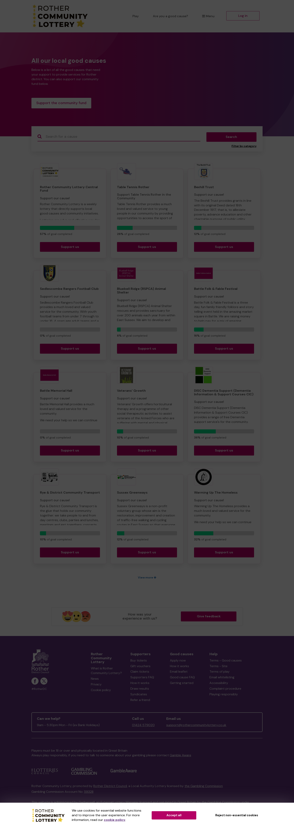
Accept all (173, 815)
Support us (70, 247)
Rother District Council (110, 787)
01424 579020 (143, 726)
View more (147, 578)
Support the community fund (61, 103)
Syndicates (138, 695)
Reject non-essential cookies (236, 815)
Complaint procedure (225, 689)
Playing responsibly (223, 695)
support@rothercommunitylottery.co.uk (196, 726)
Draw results (139, 689)
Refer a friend (140, 701)
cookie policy (114, 820)
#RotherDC (39, 689)
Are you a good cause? (170, 16)
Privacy (96, 685)
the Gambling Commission (204, 787)
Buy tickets (138, 661)
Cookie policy (101, 691)
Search (231, 138)
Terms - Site (218, 667)
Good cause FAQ (182, 678)
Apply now (178, 661)
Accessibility (218, 684)
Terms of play (219, 672)
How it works (139, 684)
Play (135, 16)
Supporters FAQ (142, 678)
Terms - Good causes (225, 661)
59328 (88, 792)
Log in (243, 16)
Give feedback (209, 617)
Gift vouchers (140, 667)
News (95, 679)
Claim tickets (139, 672)
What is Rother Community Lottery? (106, 671)
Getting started (181, 684)
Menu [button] (208, 16)
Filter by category (244, 147)
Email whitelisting (221, 678)
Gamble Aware (180, 756)
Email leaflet (179, 672)
